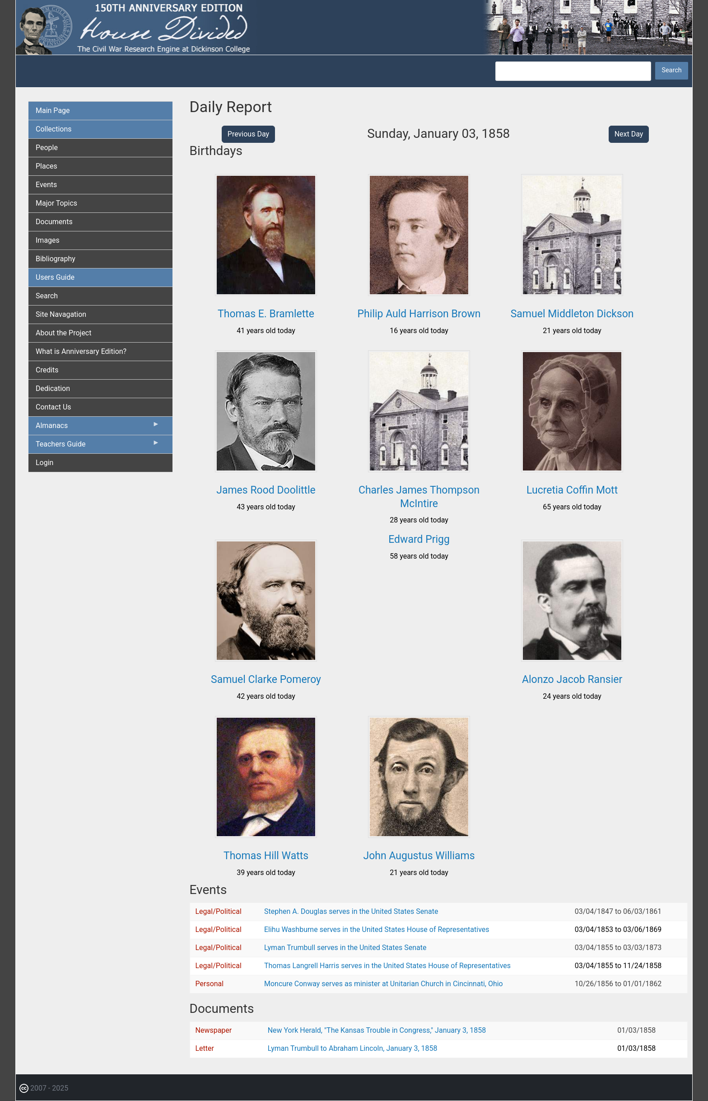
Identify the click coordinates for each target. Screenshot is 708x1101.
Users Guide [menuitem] (55, 277)
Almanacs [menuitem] (97, 427)
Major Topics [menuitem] (56, 203)
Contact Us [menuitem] (53, 407)
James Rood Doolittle (266, 490)
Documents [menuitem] (54, 221)
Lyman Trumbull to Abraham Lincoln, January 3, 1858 (353, 1048)
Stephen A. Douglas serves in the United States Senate (351, 911)
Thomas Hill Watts (266, 856)
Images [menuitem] (48, 240)
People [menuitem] (47, 147)
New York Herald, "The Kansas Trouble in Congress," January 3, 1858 (377, 1030)
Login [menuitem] (44, 462)
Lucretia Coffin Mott (572, 490)
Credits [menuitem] (47, 370)
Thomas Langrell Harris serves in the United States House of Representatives (387, 965)
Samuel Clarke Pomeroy (266, 679)
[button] (266, 292)
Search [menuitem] (47, 296)
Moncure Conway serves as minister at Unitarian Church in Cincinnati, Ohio (383, 983)
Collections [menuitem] (54, 129)
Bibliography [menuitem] (55, 258)
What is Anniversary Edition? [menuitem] (81, 351)
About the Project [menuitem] (63, 333)
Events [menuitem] (46, 184)
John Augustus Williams (419, 856)
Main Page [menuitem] (53, 110)
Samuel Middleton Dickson (572, 314)
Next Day (629, 134)
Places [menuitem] (46, 166)
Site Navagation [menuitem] (61, 314)
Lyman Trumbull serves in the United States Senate (345, 947)
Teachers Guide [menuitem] (97, 446)
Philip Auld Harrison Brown (419, 314)
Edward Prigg (419, 539)
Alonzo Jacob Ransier (572, 679)
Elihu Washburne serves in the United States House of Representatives (376, 929)
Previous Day (248, 134)
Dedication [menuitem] (53, 388)
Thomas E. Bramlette (266, 314)
